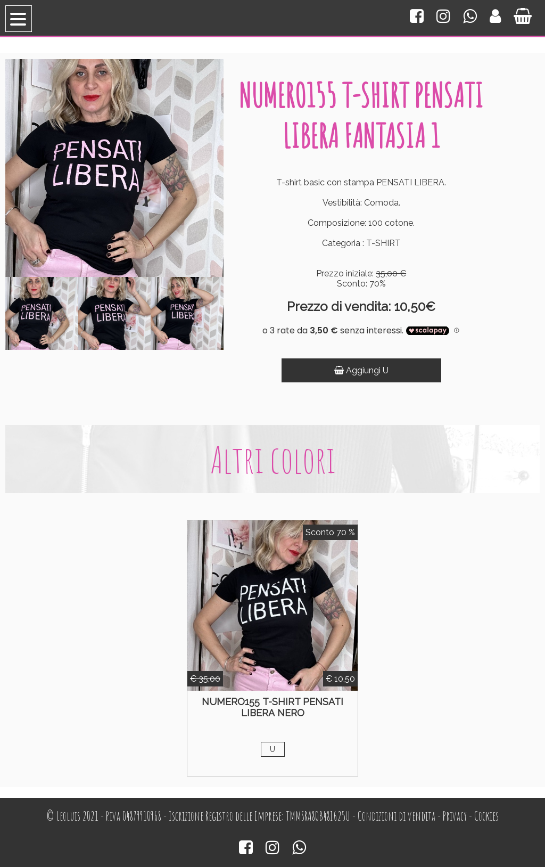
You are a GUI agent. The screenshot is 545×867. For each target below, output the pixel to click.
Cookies (486, 816)
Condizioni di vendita (396, 816)
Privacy (455, 816)
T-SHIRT (383, 243)
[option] (41, 313)
